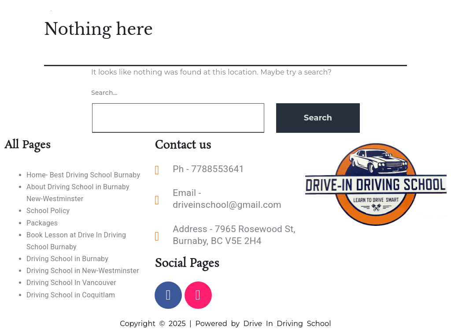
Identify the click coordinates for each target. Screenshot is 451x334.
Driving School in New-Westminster (82, 270)
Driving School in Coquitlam (70, 295)
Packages (42, 223)
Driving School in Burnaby (67, 259)
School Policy (48, 210)
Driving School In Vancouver (71, 282)
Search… (104, 93)
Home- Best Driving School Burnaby (83, 175)
